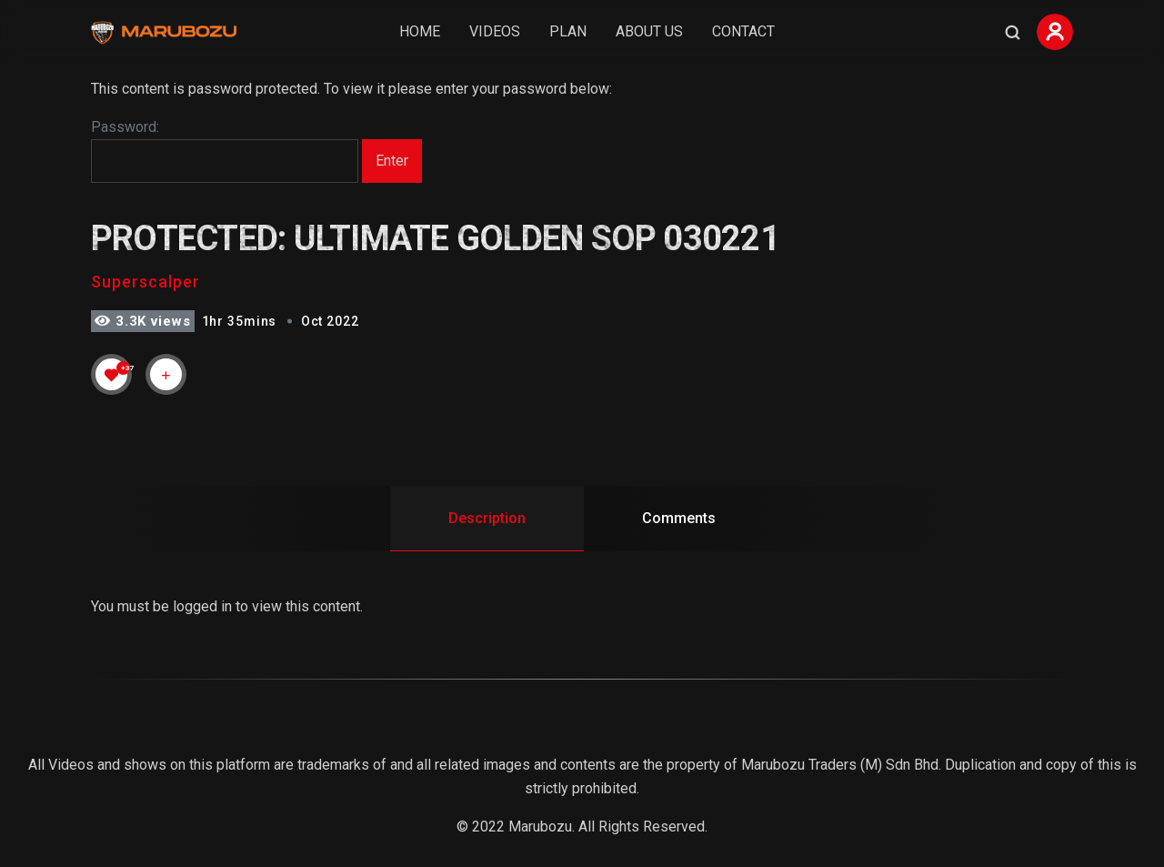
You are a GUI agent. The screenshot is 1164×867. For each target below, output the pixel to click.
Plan (568, 31)
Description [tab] (487, 518)
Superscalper (145, 281)
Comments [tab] (679, 518)
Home (419, 31)
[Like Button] (111, 374)
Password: (224, 151)
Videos (494, 31)
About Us (649, 31)
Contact (743, 31)
